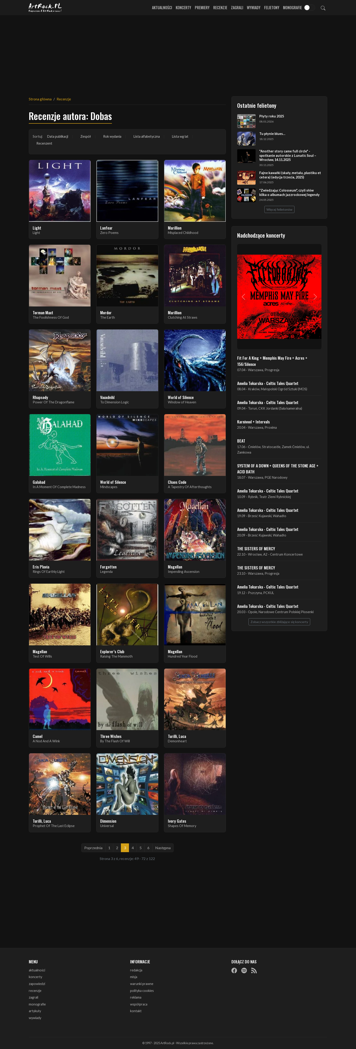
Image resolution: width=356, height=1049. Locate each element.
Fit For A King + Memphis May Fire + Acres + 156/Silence (272, 361)
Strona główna (40, 99)
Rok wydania (112, 136)
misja (133, 977)
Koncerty (183, 7)
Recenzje (220, 7)
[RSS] (254, 970)
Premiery (202, 7)
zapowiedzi (37, 984)
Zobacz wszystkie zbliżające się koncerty (279, 622)
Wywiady (253, 7)
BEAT (241, 441)
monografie (37, 1004)
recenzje (35, 991)
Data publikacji (57, 136)
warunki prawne (141, 984)
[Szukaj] (323, 7)
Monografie (292, 7)
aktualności (37, 970)
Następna (163, 847)
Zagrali (237, 7)
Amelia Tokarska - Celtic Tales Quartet (267, 383)
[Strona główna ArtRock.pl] (45, 7)
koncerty (35, 977)
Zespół (85, 136)
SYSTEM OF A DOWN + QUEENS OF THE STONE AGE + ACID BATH (277, 469)
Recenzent (44, 143)
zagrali (33, 997)
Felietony (271, 7)
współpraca (138, 1004)
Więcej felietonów (279, 209)
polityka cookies (142, 991)
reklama (135, 997)
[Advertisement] (178, 53)
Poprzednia (93, 847)
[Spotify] (244, 970)
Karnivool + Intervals (253, 422)
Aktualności (162, 7)
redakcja (136, 970)
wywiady (35, 1018)
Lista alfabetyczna (147, 136)
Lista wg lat (180, 136)
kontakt (136, 1011)
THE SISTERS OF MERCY (256, 548)
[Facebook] (234, 970)
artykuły (35, 1011)
